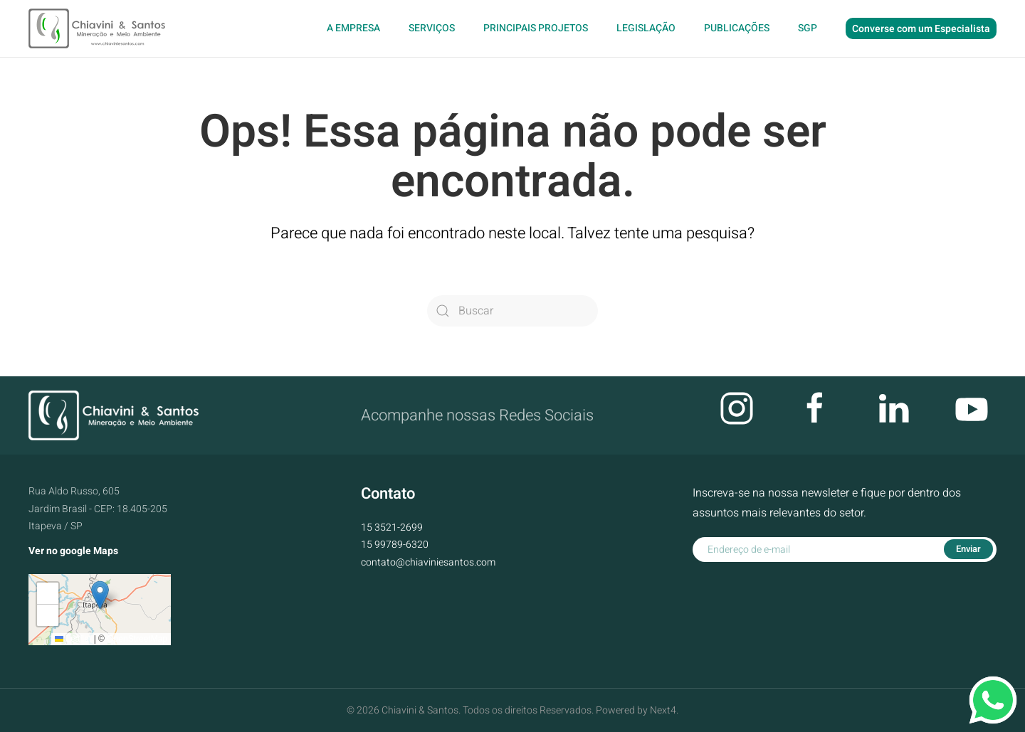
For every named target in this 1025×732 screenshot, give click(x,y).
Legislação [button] (646, 28)
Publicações (736, 28)
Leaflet (73, 639)
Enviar (968, 549)
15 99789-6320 (395, 544)
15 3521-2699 (392, 527)
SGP (807, 28)
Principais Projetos (535, 28)
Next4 (663, 710)
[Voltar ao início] (98, 28)
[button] (100, 595)
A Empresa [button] (353, 28)
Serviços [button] (432, 28)
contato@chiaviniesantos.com (428, 562)
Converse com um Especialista (921, 28)
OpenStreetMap (137, 639)
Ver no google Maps (73, 550)
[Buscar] (512, 311)
